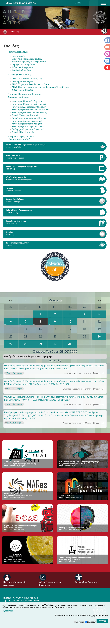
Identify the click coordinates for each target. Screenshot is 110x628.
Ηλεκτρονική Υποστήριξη (19, 139)
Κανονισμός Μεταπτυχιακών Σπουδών (30, 104)
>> (99, 300)
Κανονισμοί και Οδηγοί (18, 97)
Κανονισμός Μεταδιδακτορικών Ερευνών (31, 110)
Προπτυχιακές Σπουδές (19, 52)
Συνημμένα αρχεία (14, 373)
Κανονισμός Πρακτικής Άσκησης (27, 124)
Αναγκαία (80, 622)
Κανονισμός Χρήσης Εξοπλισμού (27, 121)
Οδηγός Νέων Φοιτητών (23, 132)
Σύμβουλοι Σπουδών (21, 70)
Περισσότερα (7, 611)
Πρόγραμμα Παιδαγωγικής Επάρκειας (25, 94)
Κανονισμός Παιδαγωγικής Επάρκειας (29, 112)
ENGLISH (78, 3)
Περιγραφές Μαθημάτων (23, 64)
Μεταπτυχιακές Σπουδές (19, 74)
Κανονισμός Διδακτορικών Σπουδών (29, 107)
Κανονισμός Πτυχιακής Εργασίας (27, 101)
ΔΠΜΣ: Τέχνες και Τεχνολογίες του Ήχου (30, 84)
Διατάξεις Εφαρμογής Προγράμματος (29, 62)
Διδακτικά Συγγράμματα (23, 67)
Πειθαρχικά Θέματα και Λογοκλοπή (28, 129)
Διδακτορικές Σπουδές (22, 90)
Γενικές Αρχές (18, 56)
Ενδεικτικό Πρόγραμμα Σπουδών (27, 59)
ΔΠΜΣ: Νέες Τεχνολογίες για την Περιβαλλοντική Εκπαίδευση (40, 87)
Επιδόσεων (91, 622)
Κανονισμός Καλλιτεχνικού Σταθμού (28, 126)
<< (11, 300)
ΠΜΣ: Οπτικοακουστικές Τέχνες (27, 78)
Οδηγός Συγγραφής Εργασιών (26, 115)
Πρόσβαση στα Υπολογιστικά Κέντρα (29, 118)
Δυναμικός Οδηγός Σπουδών (21, 136)
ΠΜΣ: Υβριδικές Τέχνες (23, 81)
